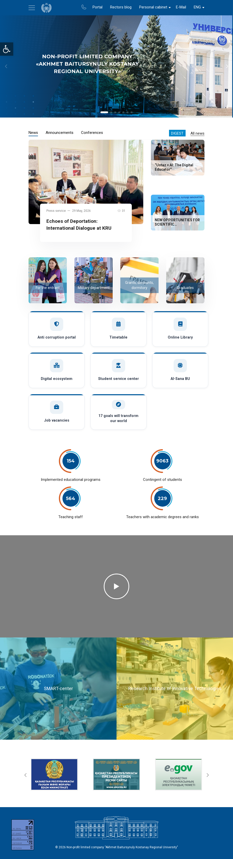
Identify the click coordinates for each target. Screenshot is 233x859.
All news (197, 133)
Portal (97, 7)
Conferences (92, 132)
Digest (177, 133)
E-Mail (181, 7)
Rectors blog (121, 7)
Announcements (59, 132)
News (33, 132)
